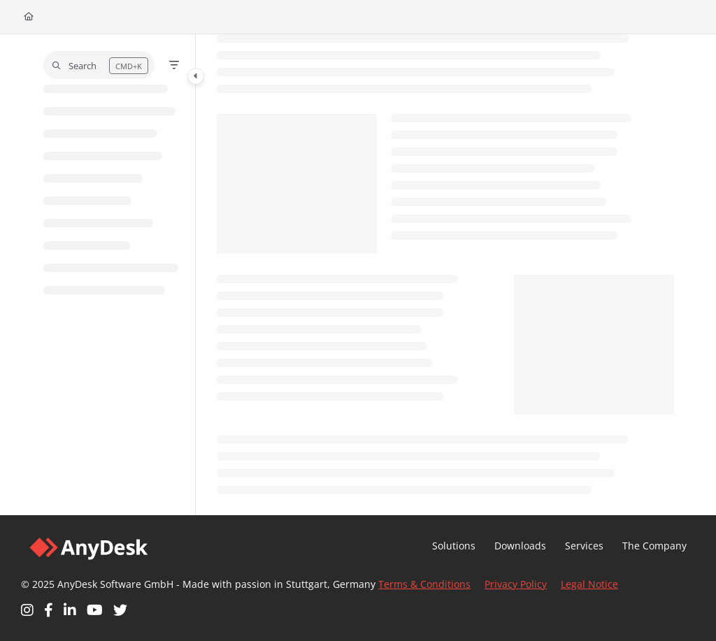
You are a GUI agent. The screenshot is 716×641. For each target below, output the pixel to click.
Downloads (520, 545)
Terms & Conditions (424, 584)
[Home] (29, 17)
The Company (654, 545)
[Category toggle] (195, 76)
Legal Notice (589, 584)
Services (584, 545)
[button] (99, 65)
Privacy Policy (516, 584)
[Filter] (174, 65)
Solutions (453, 545)
